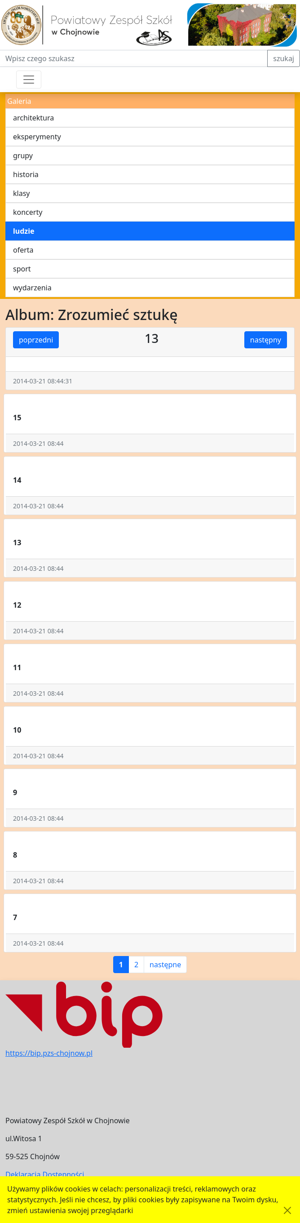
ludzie (24, 231)
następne (165, 965)
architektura (33, 118)
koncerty (27, 212)
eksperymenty (37, 137)
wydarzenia (32, 288)
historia (26, 174)
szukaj (283, 58)
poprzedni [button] (36, 340)
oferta (23, 250)
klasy (21, 193)
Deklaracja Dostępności (44, 1174)
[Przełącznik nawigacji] (28, 80)
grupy (23, 155)
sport (22, 269)
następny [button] (265, 340)
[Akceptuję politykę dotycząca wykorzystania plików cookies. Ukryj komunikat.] (287, 1210)
